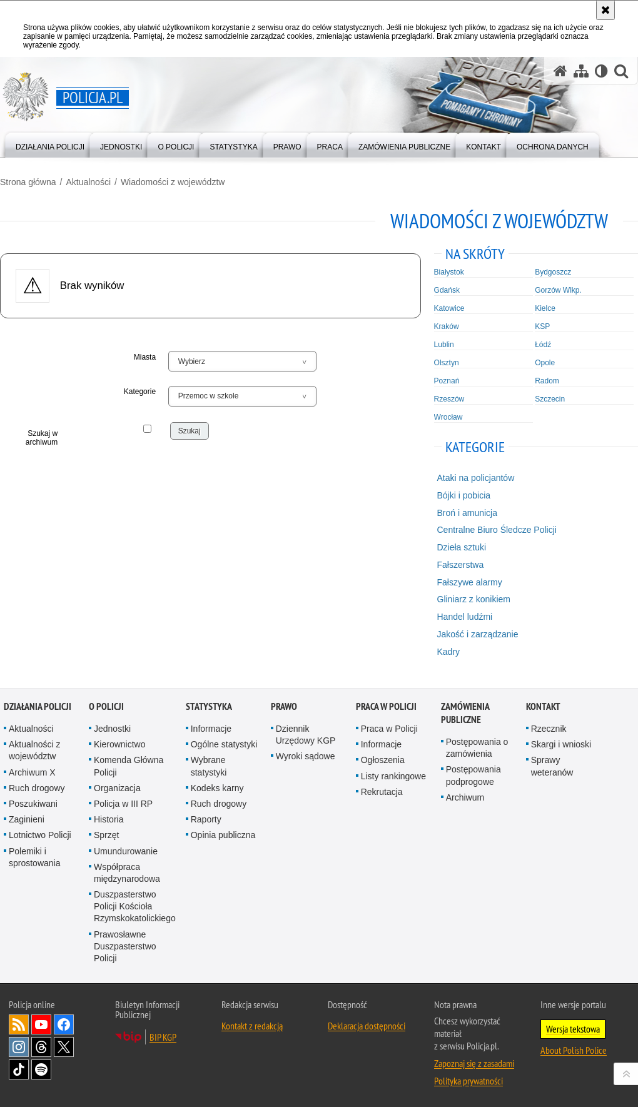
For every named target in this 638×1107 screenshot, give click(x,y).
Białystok (449, 272)
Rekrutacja (382, 792)
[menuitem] (50, 144)
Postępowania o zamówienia (477, 748)
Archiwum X (32, 772)
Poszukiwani (33, 804)
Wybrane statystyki (209, 766)
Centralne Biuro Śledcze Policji (497, 530)
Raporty (206, 819)
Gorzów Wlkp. (558, 290)
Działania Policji (37, 706)
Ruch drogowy (37, 788)
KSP (542, 326)
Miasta (145, 357)
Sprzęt (106, 835)
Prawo (284, 706)
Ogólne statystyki (224, 744)
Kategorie (140, 391)
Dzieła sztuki (462, 547)
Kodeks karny (217, 788)
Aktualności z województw (34, 750)
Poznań (447, 381)
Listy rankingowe (393, 776)
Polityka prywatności (468, 1080)
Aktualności (88, 182)
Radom (547, 381)
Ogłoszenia (383, 760)
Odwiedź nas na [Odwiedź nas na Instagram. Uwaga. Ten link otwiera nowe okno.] (19, 1047)
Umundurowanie (126, 851)
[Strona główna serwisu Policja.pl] (560, 71)
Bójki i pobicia (464, 495)
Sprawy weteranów (552, 766)
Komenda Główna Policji (128, 766)
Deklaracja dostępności (366, 1025)
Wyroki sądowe (305, 756)
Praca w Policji (386, 706)
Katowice (449, 308)
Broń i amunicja (467, 513)
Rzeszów (449, 399)
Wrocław (448, 417)
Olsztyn (446, 362)
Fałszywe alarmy (469, 582)
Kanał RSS (19, 1024)
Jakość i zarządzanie (478, 634)
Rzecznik (549, 729)
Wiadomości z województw (173, 182)
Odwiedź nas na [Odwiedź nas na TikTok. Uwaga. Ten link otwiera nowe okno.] (19, 1069)
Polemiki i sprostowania (35, 857)
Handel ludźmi (465, 617)
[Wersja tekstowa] (601, 71)
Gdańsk (447, 290)
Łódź (543, 344)
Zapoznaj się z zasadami (474, 1063)
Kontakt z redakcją (252, 1025)
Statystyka (209, 706)
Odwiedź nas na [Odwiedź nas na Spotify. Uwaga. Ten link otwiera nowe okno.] (41, 1069)
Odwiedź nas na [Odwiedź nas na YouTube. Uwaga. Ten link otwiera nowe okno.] (41, 1024)
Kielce (545, 308)
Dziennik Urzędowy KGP (306, 735)
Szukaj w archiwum (42, 438)
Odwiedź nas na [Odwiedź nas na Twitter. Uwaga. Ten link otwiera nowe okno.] (64, 1047)
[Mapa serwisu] (581, 71)
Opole (545, 362)
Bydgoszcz (553, 272)
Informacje (211, 729)
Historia (108, 819)
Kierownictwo (119, 744)
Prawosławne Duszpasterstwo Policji (125, 946)
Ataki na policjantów (476, 478)
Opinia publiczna (223, 835)
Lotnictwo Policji (40, 835)
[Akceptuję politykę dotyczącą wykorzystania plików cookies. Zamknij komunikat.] (605, 10)
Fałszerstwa (460, 565)
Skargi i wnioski (561, 744)
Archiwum (465, 797)
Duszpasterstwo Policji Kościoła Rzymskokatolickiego (135, 906)
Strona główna (28, 182)
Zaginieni (26, 819)
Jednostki (112, 729)
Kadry (448, 652)
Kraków (446, 326)
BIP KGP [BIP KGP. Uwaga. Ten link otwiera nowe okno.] (162, 1037)
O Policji (106, 706)
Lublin (444, 344)
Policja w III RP (123, 804)
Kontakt (543, 706)
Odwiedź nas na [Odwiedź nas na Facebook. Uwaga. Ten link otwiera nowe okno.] (64, 1024)
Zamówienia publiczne (465, 713)
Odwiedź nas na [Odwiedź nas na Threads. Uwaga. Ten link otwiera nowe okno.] (41, 1047)
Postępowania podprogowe (473, 775)
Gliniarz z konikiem (473, 599)
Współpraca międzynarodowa (127, 873)
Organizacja (117, 788)
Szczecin (550, 399)
